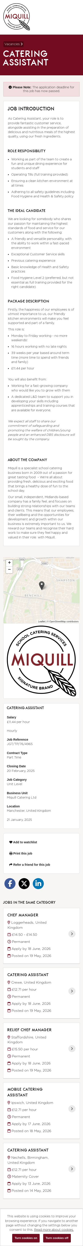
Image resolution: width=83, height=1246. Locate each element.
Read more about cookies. (54, 1229)
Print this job (20, 853)
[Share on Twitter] (24, 883)
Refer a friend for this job (29, 864)
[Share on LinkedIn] (38, 883)
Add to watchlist (23, 842)
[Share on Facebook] (9, 883)
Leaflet (41, 621)
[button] (41, 585)
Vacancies (13, 44)
